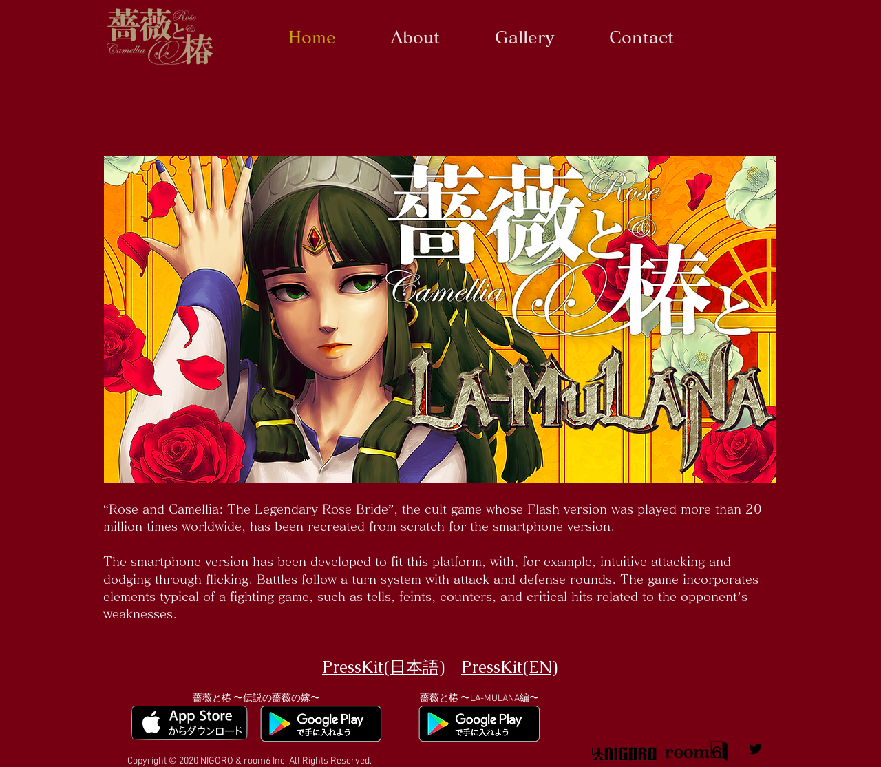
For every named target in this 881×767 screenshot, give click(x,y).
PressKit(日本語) (383, 666)
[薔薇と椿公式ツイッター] (755, 748)
